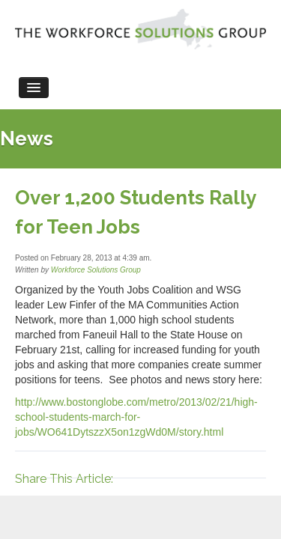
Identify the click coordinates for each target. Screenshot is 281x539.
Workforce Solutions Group (96, 270)
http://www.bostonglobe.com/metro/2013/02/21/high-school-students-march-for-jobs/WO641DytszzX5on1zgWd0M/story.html (136, 417)
